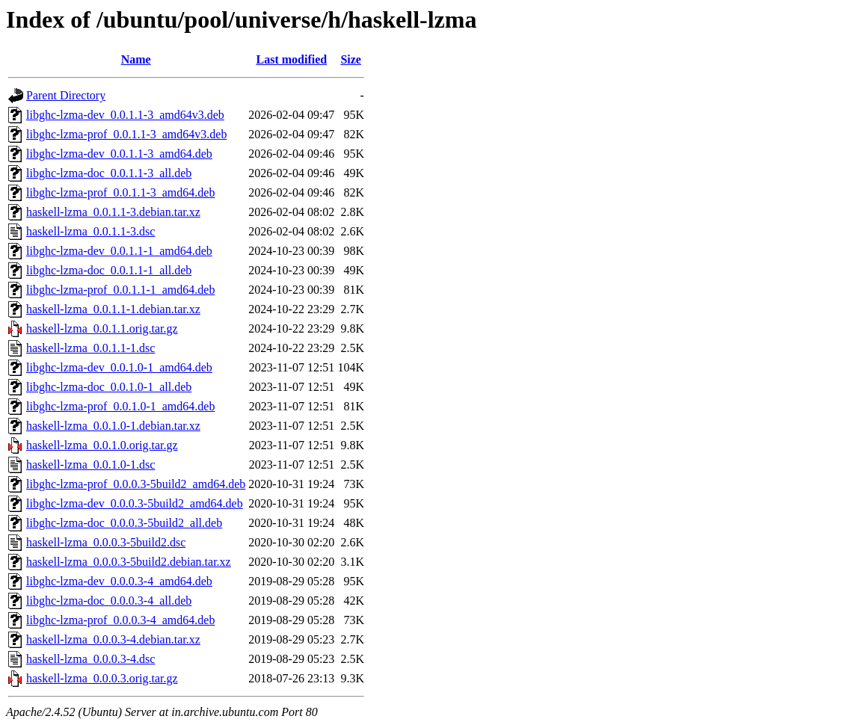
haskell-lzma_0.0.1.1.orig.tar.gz (102, 328)
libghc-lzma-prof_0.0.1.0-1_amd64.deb (120, 406)
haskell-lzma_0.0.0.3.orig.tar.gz (102, 678)
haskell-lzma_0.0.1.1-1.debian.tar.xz (113, 309)
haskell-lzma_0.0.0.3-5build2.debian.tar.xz (128, 561)
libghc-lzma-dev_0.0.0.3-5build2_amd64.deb (134, 503)
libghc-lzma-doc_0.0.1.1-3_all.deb (108, 173)
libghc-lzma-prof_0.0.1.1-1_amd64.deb (120, 289)
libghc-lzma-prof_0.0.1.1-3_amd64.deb (120, 192)
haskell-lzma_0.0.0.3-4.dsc (90, 658)
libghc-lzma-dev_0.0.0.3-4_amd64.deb (119, 581)
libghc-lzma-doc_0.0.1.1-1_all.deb (108, 270)
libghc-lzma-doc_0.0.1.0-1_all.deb (108, 386)
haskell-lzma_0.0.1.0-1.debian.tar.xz (113, 425)
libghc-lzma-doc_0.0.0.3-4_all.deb (108, 600)
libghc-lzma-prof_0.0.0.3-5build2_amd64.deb (135, 484)
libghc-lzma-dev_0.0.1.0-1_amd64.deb (119, 367)
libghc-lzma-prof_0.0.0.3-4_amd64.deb (120, 620)
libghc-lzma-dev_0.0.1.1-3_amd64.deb (119, 153)
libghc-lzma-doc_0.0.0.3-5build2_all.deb (124, 522)
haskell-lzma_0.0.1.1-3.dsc (90, 231)
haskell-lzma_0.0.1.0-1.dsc (90, 464)
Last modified (291, 59)
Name (136, 59)
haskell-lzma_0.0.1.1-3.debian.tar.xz (113, 212)
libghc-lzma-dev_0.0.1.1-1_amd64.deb (119, 250)
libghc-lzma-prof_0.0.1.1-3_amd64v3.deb (126, 134)
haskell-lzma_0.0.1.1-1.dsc (90, 348)
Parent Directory (65, 95)
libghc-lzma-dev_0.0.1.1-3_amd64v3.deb (125, 114)
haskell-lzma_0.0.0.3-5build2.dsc (105, 542)
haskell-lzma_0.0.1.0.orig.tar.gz (102, 445)
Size (350, 59)
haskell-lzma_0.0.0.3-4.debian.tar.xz (113, 639)
